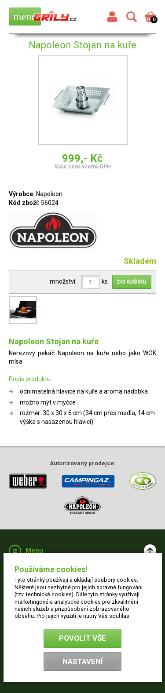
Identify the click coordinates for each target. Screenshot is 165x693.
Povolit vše (82, 638)
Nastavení (82, 661)
